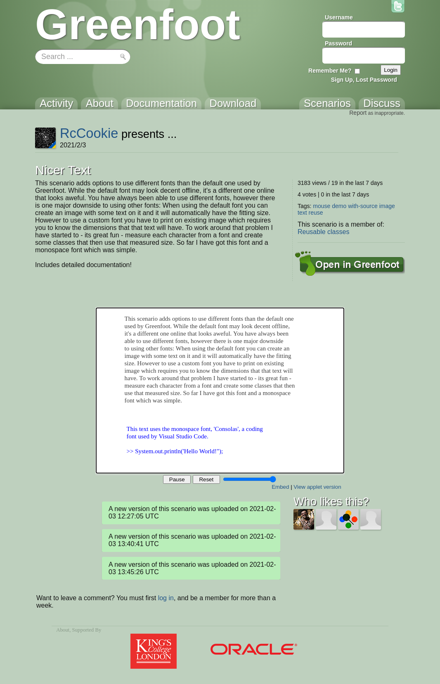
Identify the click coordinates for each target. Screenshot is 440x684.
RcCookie (89, 133)
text (302, 212)
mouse (321, 206)
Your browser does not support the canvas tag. (220, 390)
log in (166, 597)
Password (338, 43)
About (62, 630)
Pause (177, 479)
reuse (315, 212)
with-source (363, 206)
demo (339, 206)
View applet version (317, 487)
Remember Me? (329, 70)
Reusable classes (323, 231)
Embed (280, 487)
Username (339, 17)
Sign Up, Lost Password (364, 79)
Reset (206, 479)
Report (358, 112)
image (387, 206)
